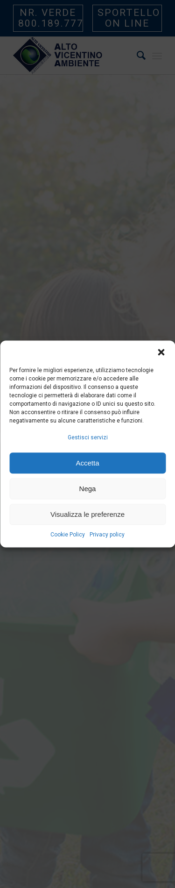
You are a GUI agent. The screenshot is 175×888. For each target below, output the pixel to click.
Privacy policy (107, 535)
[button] (161, 352)
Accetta (87, 463)
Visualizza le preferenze (87, 514)
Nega (87, 489)
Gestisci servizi (88, 437)
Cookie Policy (67, 535)
